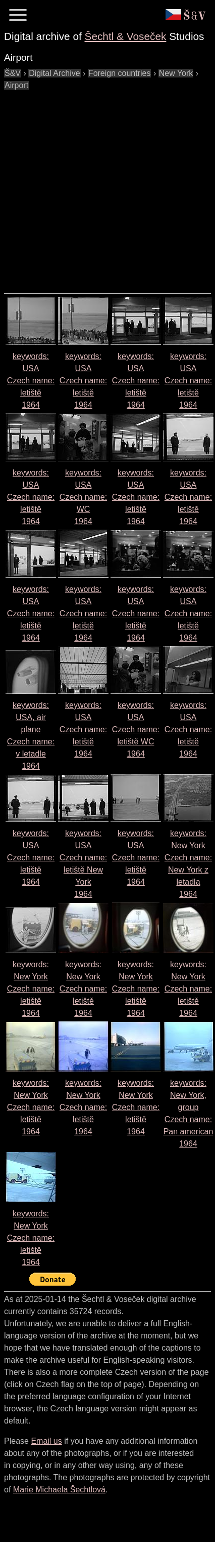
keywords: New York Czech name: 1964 (31, 988)
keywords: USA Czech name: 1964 (31, 380)
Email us (46, 1441)
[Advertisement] (94, 187)
